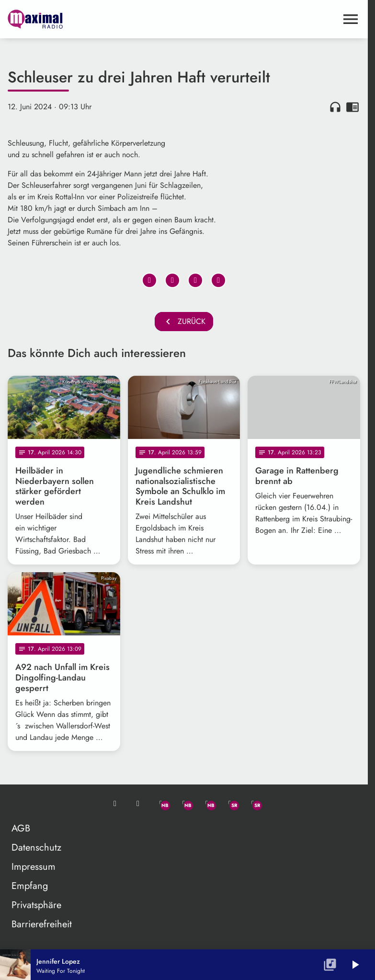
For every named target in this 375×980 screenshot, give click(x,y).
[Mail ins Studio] (115, 803)
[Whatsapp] (161, 803)
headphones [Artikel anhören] (335, 107)
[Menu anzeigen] (350, 19)
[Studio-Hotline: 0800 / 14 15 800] (138, 803)
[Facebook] (184, 803)
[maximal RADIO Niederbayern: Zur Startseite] (96, 19)
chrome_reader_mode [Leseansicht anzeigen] (352, 107)
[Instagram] (207, 803)
